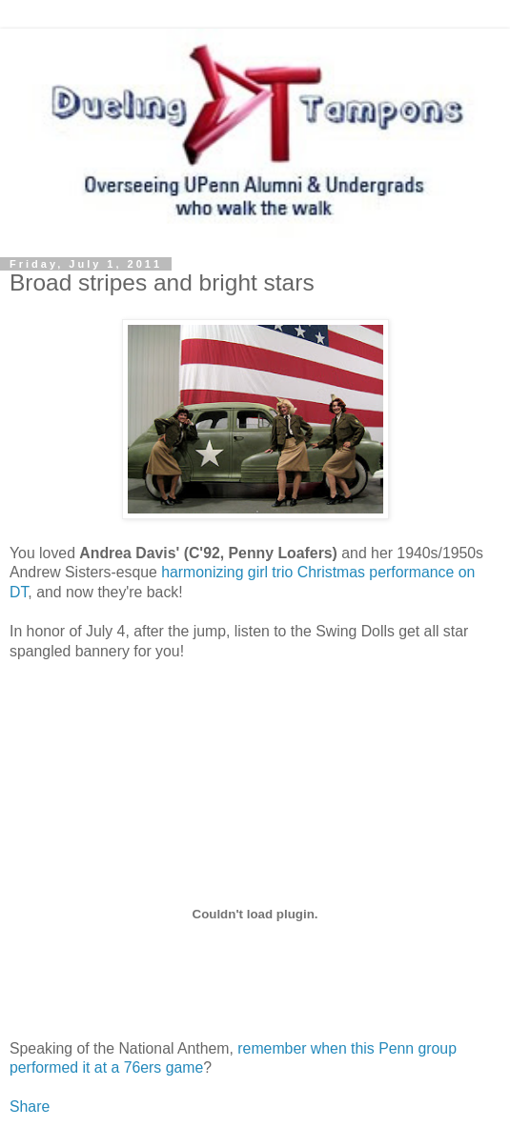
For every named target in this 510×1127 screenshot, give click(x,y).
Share (30, 1106)
